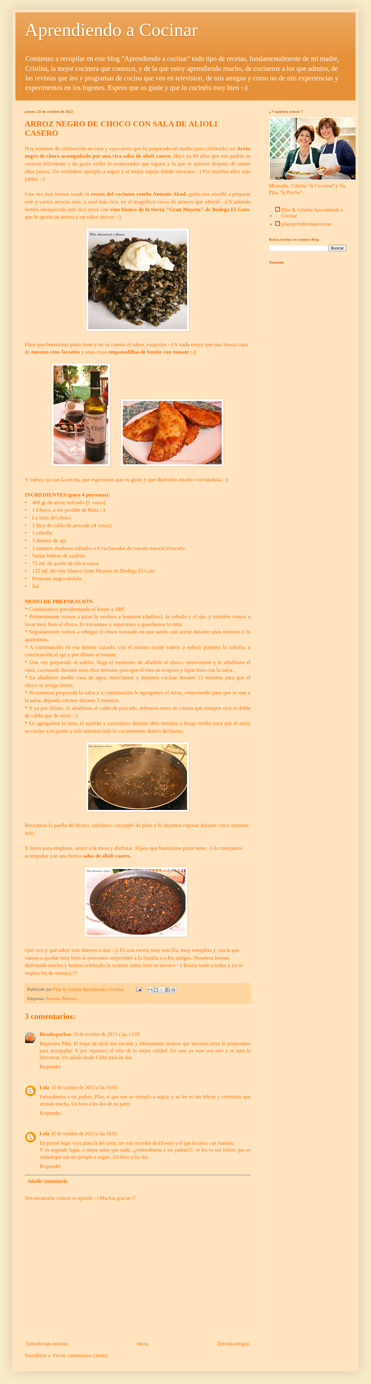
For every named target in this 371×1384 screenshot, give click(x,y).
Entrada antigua (233, 1343)
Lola (44, 1087)
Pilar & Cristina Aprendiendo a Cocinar (312, 212)
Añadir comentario (47, 1181)
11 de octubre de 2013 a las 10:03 (84, 1133)
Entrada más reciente (47, 1343)
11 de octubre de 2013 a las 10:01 (84, 1087)
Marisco (69, 998)
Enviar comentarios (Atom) (80, 1355)
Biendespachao (55, 1034)
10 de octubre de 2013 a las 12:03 (106, 1034)
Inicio (142, 1343)
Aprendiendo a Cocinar (111, 29)
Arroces (53, 998)
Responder (50, 1066)
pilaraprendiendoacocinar (306, 224)
